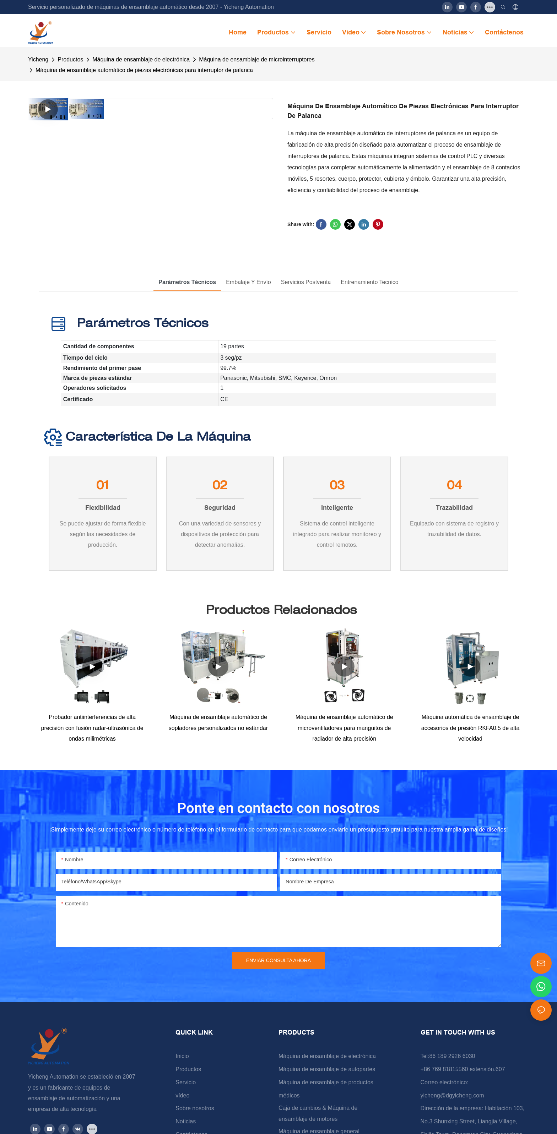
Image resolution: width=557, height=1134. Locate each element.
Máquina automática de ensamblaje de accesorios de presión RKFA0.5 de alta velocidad (470, 728)
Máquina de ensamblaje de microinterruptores (257, 59)
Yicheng (38, 59)
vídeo (182, 1096)
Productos (70, 59)
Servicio (185, 1083)
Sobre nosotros (194, 1109)
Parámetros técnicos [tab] (187, 282)
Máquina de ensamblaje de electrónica (141, 59)
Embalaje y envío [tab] (248, 282)
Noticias (185, 1122)
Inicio (182, 1056)
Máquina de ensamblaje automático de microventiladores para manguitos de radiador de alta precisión (344, 728)
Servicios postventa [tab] (306, 282)
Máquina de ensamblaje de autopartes (326, 1070)
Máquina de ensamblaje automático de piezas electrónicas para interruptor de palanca (144, 70)
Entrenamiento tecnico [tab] (369, 282)
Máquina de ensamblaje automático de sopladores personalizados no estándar (218, 722)
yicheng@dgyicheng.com (452, 1096)
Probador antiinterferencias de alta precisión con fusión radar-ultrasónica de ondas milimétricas (92, 728)
